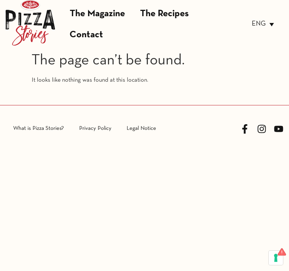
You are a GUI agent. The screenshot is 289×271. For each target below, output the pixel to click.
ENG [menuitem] (259, 24)
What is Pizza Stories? (38, 128)
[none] (263, 24)
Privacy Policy (95, 128)
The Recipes (164, 13)
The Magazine (97, 13)
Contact (86, 34)
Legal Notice (141, 128)
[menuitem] (263, 24)
